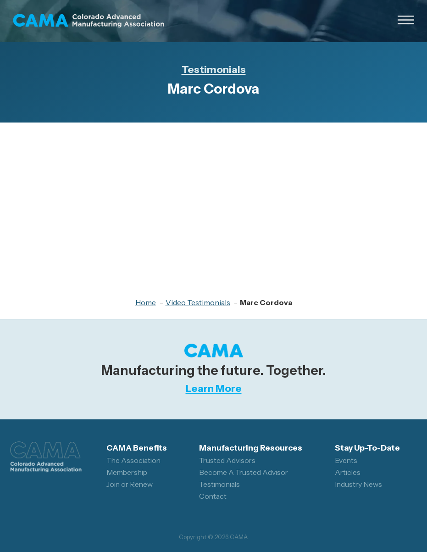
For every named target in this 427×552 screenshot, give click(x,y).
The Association (133, 460)
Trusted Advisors (227, 460)
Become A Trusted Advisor (243, 472)
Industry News (358, 484)
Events (346, 460)
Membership (126, 472)
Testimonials (214, 69)
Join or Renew (129, 484)
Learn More (214, 388)
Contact (213, 496)
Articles (347, 472)
